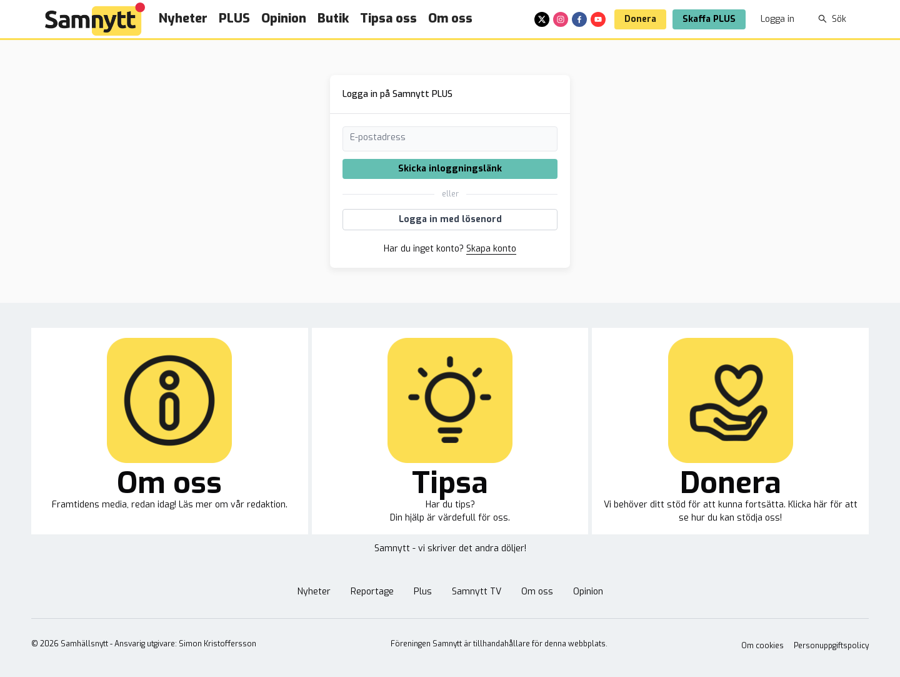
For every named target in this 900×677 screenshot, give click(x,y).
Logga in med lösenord (450, 219)
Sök (832, 19)
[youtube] (598, 19)
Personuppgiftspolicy (831, 646)
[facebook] (579, 19)
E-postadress (378, 137)
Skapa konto (491, 249)
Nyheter (183, 18)
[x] (541, 19)
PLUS (234, 18)
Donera (640, 19)
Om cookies (762, 646)
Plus (423, 592)
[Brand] (95, 19)
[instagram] (560, 19)
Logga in (777, 19)
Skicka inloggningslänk (450, 169)
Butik (333, 18)
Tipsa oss (388, 18)
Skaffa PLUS (709, 19)
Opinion (283, 18)
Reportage (372, 592)
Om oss (450, 18)
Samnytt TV (476, 592)
